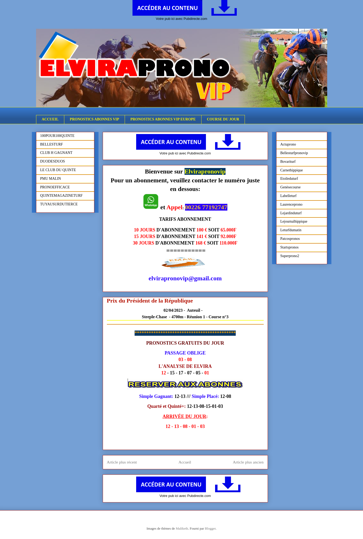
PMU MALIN (50, 179)
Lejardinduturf (291, 213)
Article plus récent (122, 462)
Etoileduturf (289, 179)
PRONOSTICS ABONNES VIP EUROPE (163, 119)
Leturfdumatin (291, 230)
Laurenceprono (291, 204)
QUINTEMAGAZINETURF (61, 196)
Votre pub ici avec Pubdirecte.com (181, 19)
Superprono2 (289, 256)
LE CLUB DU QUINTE (58, 170)
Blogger (210, 528)
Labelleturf (288, 196)
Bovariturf (288, 162)
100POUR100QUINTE (57, 136)
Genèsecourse (290, 187)
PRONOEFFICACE (55, 187)
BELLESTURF (51, 144)
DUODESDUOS (52, 161)
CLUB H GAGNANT (56, 153)
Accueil (184, 462)
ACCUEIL (50, 119)
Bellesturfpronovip (294, 153)
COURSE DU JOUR (223, 119)
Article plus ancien (248, 462)
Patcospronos (290, 239)
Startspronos (289, 247)
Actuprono (288, 144)
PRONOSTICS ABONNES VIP (94, 119)
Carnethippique (291, 170)
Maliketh (182, 528)
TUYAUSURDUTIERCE (59, 204)
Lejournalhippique (293, 221)
